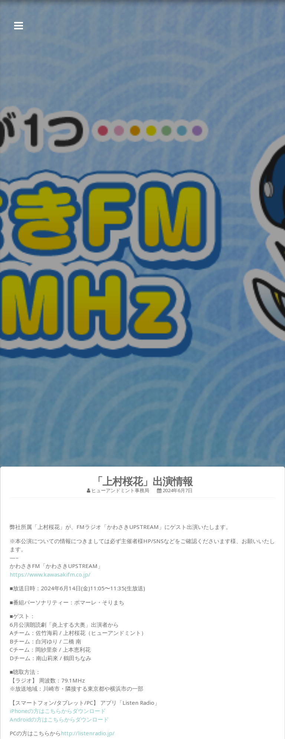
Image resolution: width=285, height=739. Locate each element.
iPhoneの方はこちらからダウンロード (58, 710)
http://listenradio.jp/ (88, 733)
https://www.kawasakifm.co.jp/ (50, 574)
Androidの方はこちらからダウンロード (59, 719)
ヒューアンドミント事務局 (120, 490)
